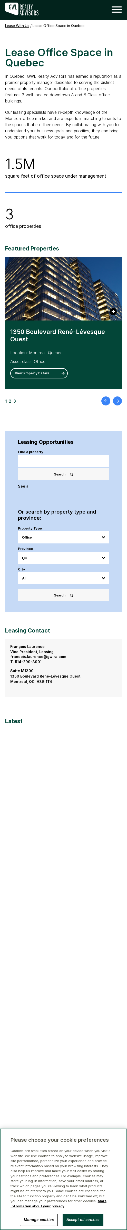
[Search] (63, 461)
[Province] (63, 558)
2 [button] (10, 401)
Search (63, 474)
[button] (115, 10)
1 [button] (6, 401)
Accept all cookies (83, 1219)
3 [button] (14, 401)
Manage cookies (39, 1219)
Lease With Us (17, 25)
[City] (63, 578)
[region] (63, 1179)
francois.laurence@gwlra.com (38, 656)
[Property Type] (63, 537)
